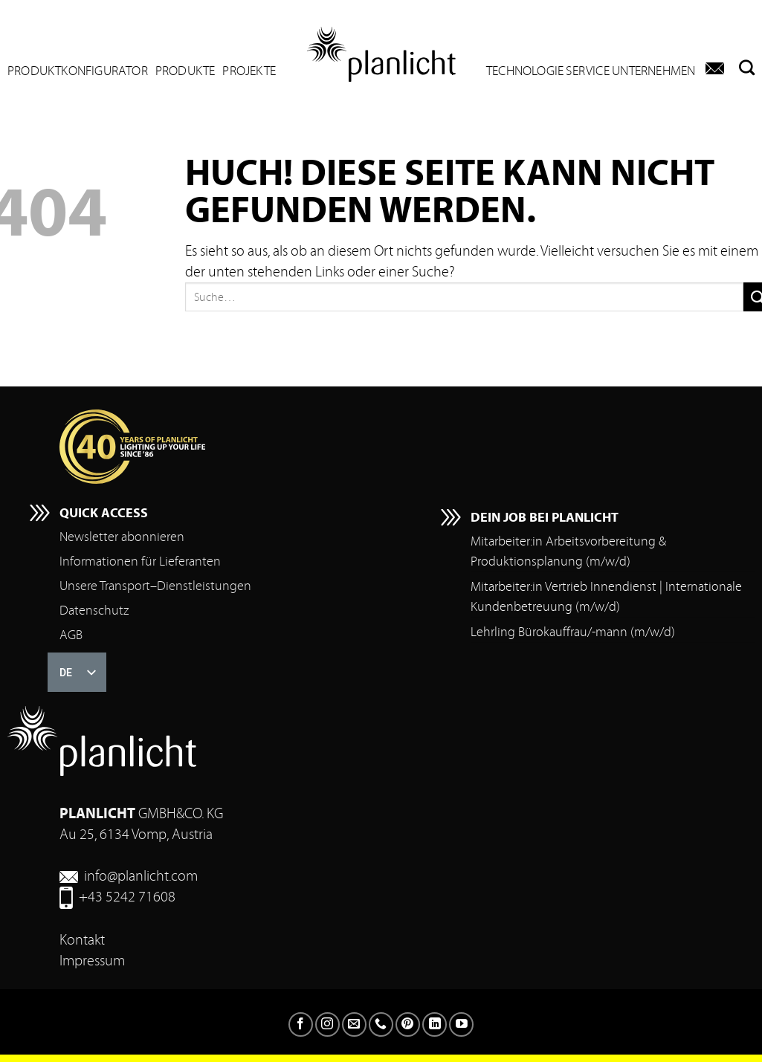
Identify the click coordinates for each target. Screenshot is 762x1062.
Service (587, 71)
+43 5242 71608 (127, 896)
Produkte (185, 71)
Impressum (92, 960)
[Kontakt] (715, 68)
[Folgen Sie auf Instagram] (327, 1024)
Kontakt (82, 939)
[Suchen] (743, 67)
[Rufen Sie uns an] (381, 1024)
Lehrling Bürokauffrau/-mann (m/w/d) (573, 632)
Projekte (249, 71)
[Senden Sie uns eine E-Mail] (354, 1024)
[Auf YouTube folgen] (461, 1024)
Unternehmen (653, 71)
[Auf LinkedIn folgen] (434, 1024)
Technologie (525, 71)
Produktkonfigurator (77, 71)
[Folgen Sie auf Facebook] (300, 1024)
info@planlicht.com (141, 875)
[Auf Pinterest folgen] (407, 1024)
